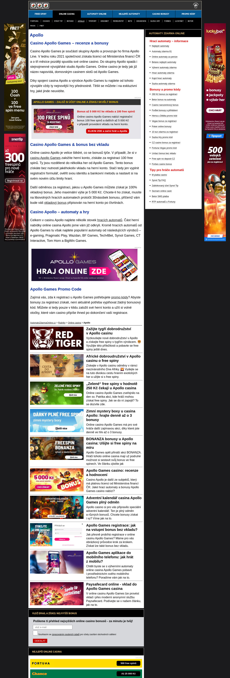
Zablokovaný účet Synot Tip (165, 373)
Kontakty (32, 672)
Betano (70, 21)
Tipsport (92, 21)
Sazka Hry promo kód (162, 324)
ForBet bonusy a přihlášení (165, 298)
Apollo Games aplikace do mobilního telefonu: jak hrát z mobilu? (109, 557)
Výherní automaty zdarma (164, 255)
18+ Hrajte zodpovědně (111, 672)
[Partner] (215, 130)
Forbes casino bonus (162, 351)
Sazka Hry (155, 21)
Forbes (167, 21)
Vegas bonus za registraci (164, 308)
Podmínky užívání (49, 672)
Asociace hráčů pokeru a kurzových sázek (125, 661)
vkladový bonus (55, 202)
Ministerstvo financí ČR (58, 661)
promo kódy (119, 297)
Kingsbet (105, 21)
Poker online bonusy (161, 314)
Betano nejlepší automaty (164, 249)
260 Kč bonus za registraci (164, 281)
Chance (46, 21)
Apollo (81, 21)
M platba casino (159, 362)
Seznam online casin (162, 378)
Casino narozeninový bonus (165, 292)
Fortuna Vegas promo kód (164, 335)
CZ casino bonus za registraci (166, 330)
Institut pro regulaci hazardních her (86, 661)
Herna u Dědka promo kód (164, 303)
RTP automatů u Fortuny (163, 389)
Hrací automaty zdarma (163, 260)
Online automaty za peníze (165, 244)
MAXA (32, 26)
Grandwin (141, 21)
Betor (190, 21)
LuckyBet (179, 21)
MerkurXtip (118, 21)
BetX (130, 21)
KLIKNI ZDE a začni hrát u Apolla (107, 131)
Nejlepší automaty (160, 233)
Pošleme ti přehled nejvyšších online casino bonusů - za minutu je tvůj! (83, 621)
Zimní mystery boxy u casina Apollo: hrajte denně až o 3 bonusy (110, 415)
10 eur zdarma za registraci (165, 319)
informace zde (91, 653)
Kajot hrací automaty (162, 266)
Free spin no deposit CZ (163, 346)
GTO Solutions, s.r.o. (139, 672)
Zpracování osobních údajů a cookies (79, 672)
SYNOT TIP (58, 21)
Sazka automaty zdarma (163, 271)
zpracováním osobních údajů (65, 634)
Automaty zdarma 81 (162, 239)
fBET (42, 26)
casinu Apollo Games (45, 158)
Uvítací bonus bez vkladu (164, 341)
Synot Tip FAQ (159, 368)
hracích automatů (109, 220)
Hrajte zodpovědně (38, 649)
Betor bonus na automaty (164, 287)
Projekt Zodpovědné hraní (158, 661)
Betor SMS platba (160, 384)
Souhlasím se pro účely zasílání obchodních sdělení (77, 634)
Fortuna (34, 21)
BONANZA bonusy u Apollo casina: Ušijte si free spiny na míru (111, 443)
